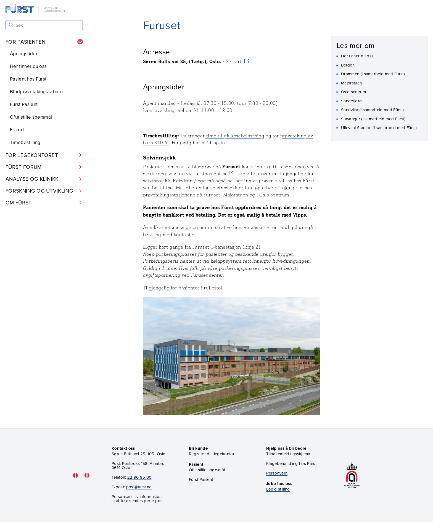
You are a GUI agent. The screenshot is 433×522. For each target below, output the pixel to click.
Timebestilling (25, 142)
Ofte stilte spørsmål (31, 117)
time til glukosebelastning (234, 136)
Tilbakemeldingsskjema (288, 454)
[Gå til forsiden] (36, 9)
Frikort (17, 129)
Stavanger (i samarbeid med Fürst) (373, 119)
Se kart (234, 61)
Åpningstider (24, 53)
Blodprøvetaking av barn (36, 91)
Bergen (348, 65)
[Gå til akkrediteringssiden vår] (352, 475)
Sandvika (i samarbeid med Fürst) (372, 110)
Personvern (276, 473)
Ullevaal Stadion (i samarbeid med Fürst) (379, 127)
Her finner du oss (28, 66)
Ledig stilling (278, 489)
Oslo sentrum (353, 92)
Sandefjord (351, 101)
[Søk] (11, 25)
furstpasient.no (211, 173)
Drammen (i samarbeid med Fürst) (373, 74)
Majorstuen (351, 83)
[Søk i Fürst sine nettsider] (44, 25)
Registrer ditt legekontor (211, 454)
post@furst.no (139, 487)
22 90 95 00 (139, 477)
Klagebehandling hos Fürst (291, 463)
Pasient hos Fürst (28, 79)
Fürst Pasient (24, 104)
